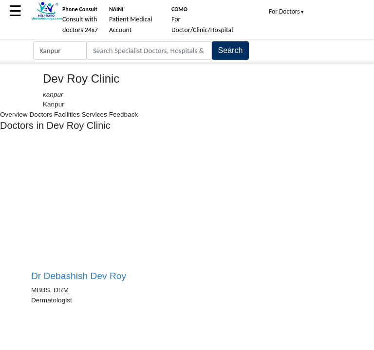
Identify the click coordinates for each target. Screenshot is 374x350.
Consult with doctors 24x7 (80, 20)
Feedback (123, 114)
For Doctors (287, 11)
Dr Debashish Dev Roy (78, 276)
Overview (14, 114)
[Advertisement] (109, 204)
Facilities (67, 114)
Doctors (40, 114)
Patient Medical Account (130, 20)
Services (94, 114)
